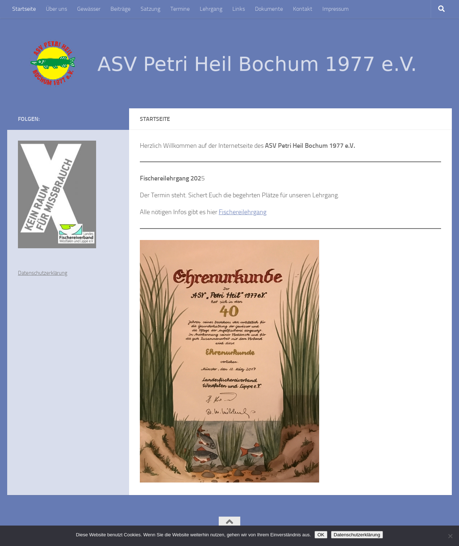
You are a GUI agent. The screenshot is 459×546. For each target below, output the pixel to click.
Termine (180, 8)
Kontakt (302, 8)
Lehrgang (211, 8)
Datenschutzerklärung (42, 273)
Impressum (335, 8)
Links (238, 8)
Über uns (56, 8)
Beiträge (120, 8)
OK (320, 534)
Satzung (150, 8)
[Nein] (450, 536)
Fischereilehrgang (242, 212)
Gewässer (88, 8)
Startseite (24, 8)
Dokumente (269, 8)
